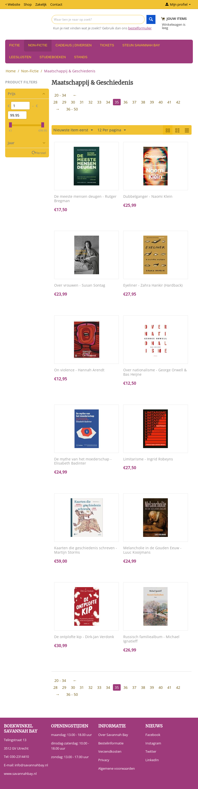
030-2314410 (19, 756)
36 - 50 (72, 109)
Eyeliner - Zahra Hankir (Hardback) (153, 285)
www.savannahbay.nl (20, 773)
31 (82, 102)
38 (143, 102)
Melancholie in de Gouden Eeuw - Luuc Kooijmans (152, 550)
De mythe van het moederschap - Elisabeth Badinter (83, 461)
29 (64, 102)
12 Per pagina (111, 130)
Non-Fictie (37, 45)
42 (178, 102)
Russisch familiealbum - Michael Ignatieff (151, 639)
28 (55, 102)
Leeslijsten (20, 57)
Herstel (40, 153)
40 (161, 102)
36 (125, 102)
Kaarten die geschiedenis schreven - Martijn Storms (85, 550)
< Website (12, 4)
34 (108, 102)
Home (11, 70)
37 (134, 102)
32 (90, 102)
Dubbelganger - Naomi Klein (147, 196)
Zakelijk (41, 4)
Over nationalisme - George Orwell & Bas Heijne (155, 372)
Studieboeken (52, 57)
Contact (56, 4)
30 (73, 102)
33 (99, 102)
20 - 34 (60, 95)
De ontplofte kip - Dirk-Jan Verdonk (84, 637)
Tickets (107, 45)
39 (152, 102)
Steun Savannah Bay (141, 45)
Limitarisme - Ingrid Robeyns (148, 459)
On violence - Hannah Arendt (79, 370)
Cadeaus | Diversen (74, 45)
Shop (28, 4)
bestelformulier (140, 28)
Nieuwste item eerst (73, 130)
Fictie (14, 45)
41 (169, 102)
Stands (80, 57)
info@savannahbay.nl (31, 765)
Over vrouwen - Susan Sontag (79, 285)
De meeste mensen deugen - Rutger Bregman (85, 198)
